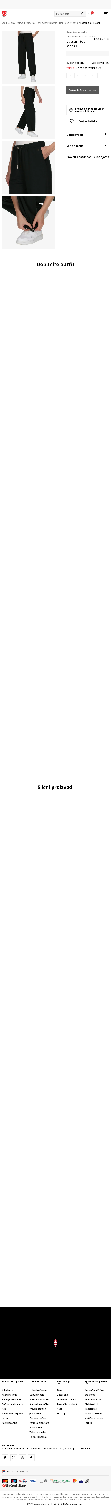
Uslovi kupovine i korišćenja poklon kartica (94, 1418)
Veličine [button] (83, 68)
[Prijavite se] (90, 14)
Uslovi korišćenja (38, 1390)
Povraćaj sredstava (39, 1422)
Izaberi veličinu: (75, 62)
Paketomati (91, 1408)
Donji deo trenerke (68, 22)
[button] (70, 14)
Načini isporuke (9, 1422)
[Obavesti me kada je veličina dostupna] (69, 75)
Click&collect (91, 1404)
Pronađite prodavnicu (68, 1404)
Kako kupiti (7, 1390)
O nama (61, 1390)
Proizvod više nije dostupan (82, 90)
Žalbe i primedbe (37, 1432)
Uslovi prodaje (36, 1394)
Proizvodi (20, 22)
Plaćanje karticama (11, 1399)
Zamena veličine (37, 1418)
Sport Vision (8, 22)
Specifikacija (86, 145)
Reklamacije (35, 1427)
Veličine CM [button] (95, 68)
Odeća (30, 22)
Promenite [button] (22, 1471)
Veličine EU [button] (71, 68)
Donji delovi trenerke (46, 22)
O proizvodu (86, 134)
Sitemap (61, 1413)
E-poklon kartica (93, 1399)
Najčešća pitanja (38, 1436)
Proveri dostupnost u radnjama (87, 157)
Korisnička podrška (39, 1404)
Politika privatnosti (39, 1399)
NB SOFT (61, 1504)
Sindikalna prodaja (66, 1399)
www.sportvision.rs (41, 1504)
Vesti (59, 1408)
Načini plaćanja (9, 1394)
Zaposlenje (62, 1394)
